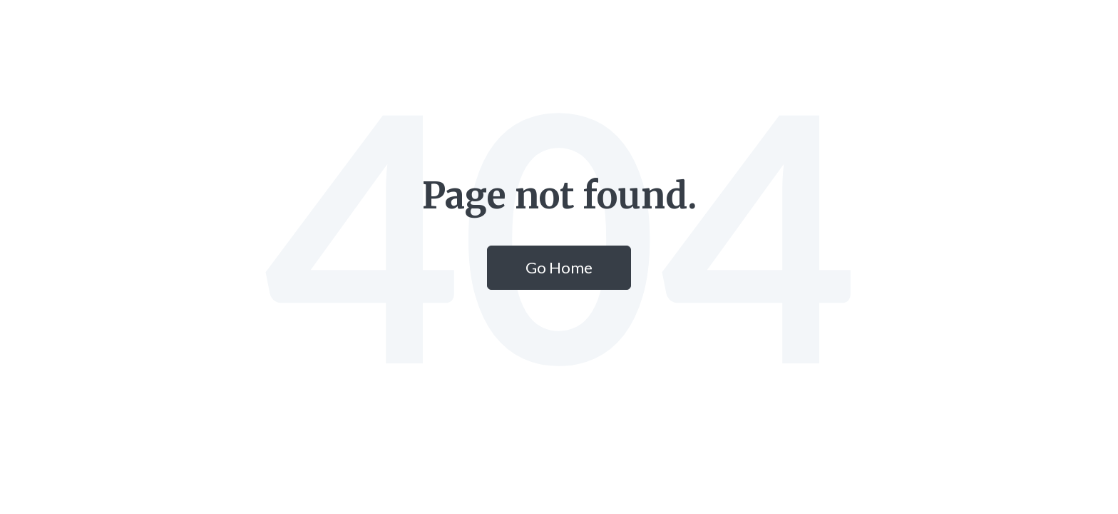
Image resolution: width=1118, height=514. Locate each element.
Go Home (559, 267)
